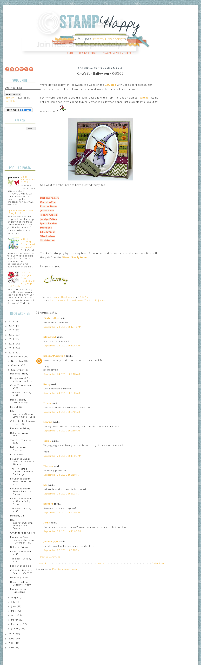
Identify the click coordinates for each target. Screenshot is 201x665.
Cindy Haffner (51, 318)
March (15, 619)
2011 (11, 352)
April (14, 615)
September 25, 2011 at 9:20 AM (61, 512)
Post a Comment (50, 556)
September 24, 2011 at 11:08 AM (62, 455)
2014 (11, 339)
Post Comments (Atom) (65, 568)
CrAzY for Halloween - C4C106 (22, 422)
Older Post (158, 563)
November (17, 360)
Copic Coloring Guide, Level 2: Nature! (28, 242)
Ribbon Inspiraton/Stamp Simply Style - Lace (22, 414)
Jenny (46, 522)
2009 (11, 638)
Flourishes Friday (20, 428)
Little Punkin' (17, 454)
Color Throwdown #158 (21, 553)
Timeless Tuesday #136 (20, 441)
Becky (46, 384)
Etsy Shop (16, 406)
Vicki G (47, 440)
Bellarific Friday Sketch (19, 434)
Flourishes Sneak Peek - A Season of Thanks (22, 461)
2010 (11, 634)
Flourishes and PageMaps (18, 590)
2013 (11, 343)
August (15, 597)
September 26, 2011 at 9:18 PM (61, 550)
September (18, 369)
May (14, 610)
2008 (11, 643)
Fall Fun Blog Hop (20, 565)
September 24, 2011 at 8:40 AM (61, 411)
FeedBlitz (10, 101)
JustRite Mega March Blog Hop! (21, 212)
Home (70, 53)
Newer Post (43, 563)
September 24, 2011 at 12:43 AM (62, 326)
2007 (11, 647)
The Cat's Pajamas (95, 300)
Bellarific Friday (19, 373)
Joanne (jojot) (51, 541)
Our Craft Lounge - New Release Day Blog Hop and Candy (21, 279)
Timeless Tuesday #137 (20, 394)
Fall (69, 300)
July (13, 602)
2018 (11, 321)
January (16, 628)
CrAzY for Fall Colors (22, 532)
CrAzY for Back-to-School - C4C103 (21, 572)
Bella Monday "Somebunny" (19, 401)
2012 (11, 348)
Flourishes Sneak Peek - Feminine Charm (21, 491)
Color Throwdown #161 (21, 387)
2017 (11, 325)
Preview (9, 97)
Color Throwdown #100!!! (28, 179)
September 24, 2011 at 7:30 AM (61, 393)
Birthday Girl (17, 515)
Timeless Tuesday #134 (20, 560)
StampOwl (49, 337)
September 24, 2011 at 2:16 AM (61, 374)
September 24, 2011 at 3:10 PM (61, 474)
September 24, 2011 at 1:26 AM (61, 345)
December (17, 356)
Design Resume (88, 53)
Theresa (48, 466)
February (16, 624)
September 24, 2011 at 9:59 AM (61, 430)
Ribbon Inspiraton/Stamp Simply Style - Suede (21, 524)
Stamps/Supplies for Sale (118, 53)
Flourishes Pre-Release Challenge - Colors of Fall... (22, 540)
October (16, 365)
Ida (45, 485)
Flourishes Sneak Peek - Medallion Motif (21, 481)
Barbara (48, 503)
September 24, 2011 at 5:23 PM (61, 493)
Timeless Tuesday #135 (20, 510)
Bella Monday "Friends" (18, 448)
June (14, 606)
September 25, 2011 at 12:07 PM (62, 531)
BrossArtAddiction (54, 355)
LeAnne (47, 422)
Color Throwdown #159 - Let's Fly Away (21, 501)
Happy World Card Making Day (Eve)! (21, 379)
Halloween (77, 300)
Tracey (47, 403)
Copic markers (58, 300)
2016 (11, 330)
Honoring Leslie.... (20, 577)
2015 (11, 334)
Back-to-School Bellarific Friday (20, 583)
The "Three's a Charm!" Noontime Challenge (22, 471)
